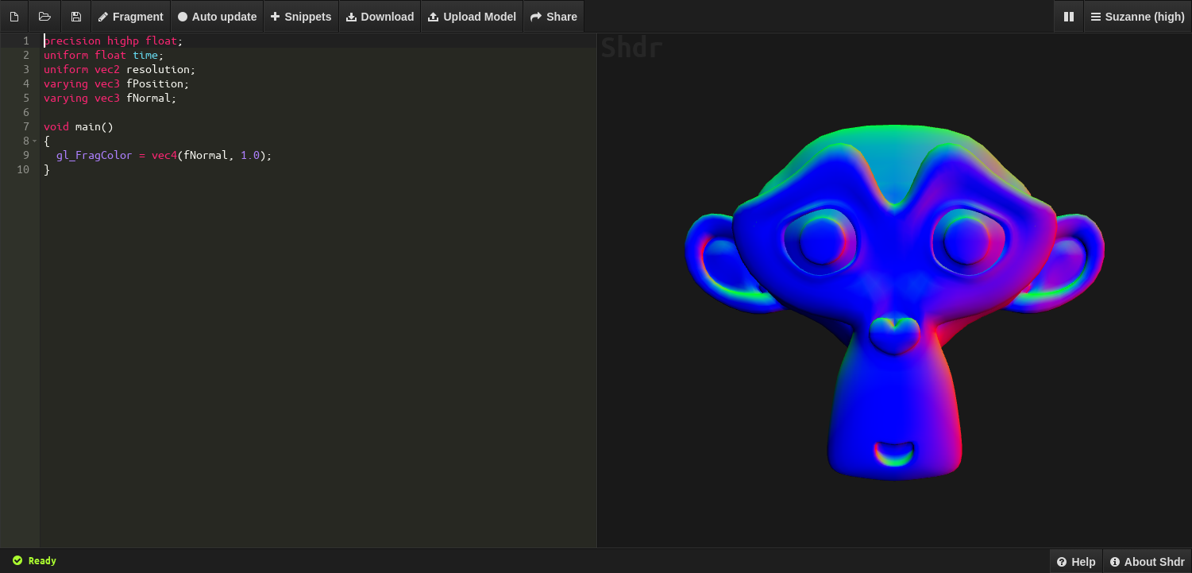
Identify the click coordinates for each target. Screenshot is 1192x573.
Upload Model (472, 16)
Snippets (301, 16)
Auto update (217, 16)
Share (553, 16)
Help (1076, 562)
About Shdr (1147, 562)
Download (380, 16)
